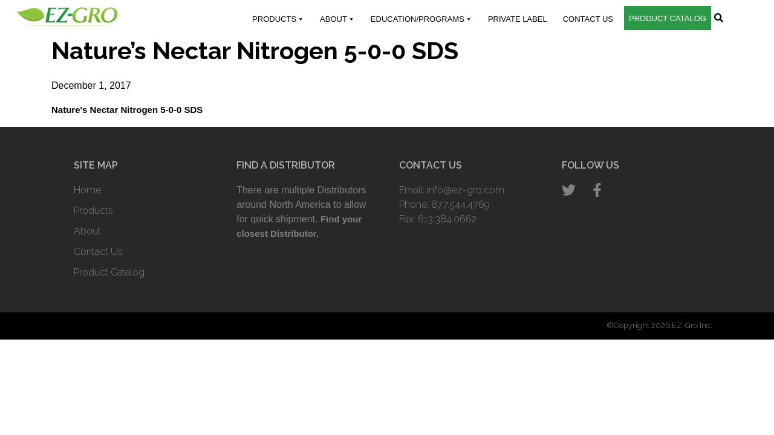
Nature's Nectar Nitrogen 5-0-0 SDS (127, 110)
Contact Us (588, 19)
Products (278, 19)
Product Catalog (667, 18)
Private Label (517, 19)
